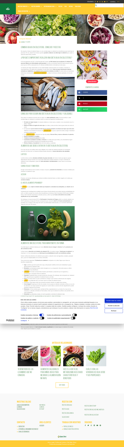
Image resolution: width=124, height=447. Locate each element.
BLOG (66, 6)
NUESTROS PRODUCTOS (23, 6)
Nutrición (28, 39)
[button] (92, 92)
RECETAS (60, 6)
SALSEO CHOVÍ (65, 417)
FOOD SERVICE (78, 6)
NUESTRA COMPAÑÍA (36, 6)
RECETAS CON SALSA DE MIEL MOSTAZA (94, 410)
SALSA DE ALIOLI (21, 409)
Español (113, 2)
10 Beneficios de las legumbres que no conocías (25, 372)
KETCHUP (41, 409)
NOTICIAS (71, 6)
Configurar (24, 444)
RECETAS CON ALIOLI (67, 405)
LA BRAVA (19, 407)
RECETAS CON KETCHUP (90, 406)
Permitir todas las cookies (110, 424)
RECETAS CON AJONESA (68, 413)
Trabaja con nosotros (24, 11)
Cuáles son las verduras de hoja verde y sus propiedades (95, 372)
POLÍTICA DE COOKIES (34, 433)
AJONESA (41, 407)
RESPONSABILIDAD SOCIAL (50, 6)
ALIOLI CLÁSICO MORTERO (23, 405)
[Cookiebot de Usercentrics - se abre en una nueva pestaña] (10, 444)
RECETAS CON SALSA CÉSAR (91, 415)
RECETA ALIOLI (65, 409)
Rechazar (110, 434)
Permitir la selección (111, 429)
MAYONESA (42, 405)
